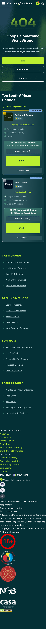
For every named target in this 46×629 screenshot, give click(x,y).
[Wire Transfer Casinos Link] (23, 328)
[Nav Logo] (19, 3)
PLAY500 (26, 151)
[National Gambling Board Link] (8, 591)
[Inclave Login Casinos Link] (23, 413)
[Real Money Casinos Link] (10, 464)
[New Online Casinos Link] (23, 280)
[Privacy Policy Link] (7, 440)
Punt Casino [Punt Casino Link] (21, 182)
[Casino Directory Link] (8, 458)
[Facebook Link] (2, 485)
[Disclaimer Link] (5, 444)
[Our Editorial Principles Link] (11, 451)
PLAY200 (26, 218)
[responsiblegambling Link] (8, 558)
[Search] (42, 3)
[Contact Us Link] (5, 437)
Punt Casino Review (23, 192)
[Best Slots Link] (23, 401)
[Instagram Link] (2, 497)
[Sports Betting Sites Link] (10, 461)
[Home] (23, 60)
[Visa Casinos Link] (23, 322)
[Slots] (23, 78)
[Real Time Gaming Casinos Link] (23, 347)
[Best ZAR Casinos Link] (23, 274)
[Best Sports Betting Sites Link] (23, 407)
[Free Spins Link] (23, 396)
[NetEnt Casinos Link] (23, 353)
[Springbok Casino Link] (8, 117)
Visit (23, 160)
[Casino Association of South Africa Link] (8, 604)
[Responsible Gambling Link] (11, 447)
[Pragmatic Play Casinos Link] (23, 359)
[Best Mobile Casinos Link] (23, 285)
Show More (23, 170)
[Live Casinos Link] (6, 468)
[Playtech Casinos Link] (23, 365)
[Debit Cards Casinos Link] (23, 310)
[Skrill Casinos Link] (23, 316)
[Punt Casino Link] (8, 184)
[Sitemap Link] (4, 471)
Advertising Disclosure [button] (14, 106)
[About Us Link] (4, 434)
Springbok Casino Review (23, 124)
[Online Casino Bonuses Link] (23, 262)
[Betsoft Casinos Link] (23, 371)
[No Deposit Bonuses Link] (23, 268)
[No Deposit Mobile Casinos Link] (23, 390)
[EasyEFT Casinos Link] (23, 305)
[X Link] (2, 491)
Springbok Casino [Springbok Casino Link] (24, 115)
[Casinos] (23, 69)
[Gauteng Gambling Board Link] (8, 574)
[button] (3, 3)
